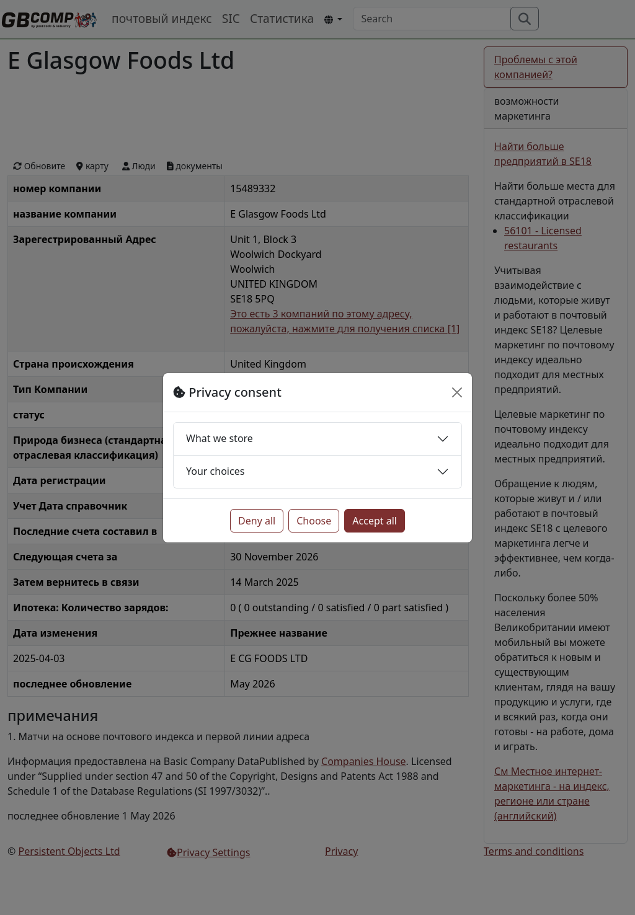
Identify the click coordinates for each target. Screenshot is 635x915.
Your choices (215, 471)
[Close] (457, 392)
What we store (219, 438)
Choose (313, 521)
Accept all (374, 521)
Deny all (256, 521)
